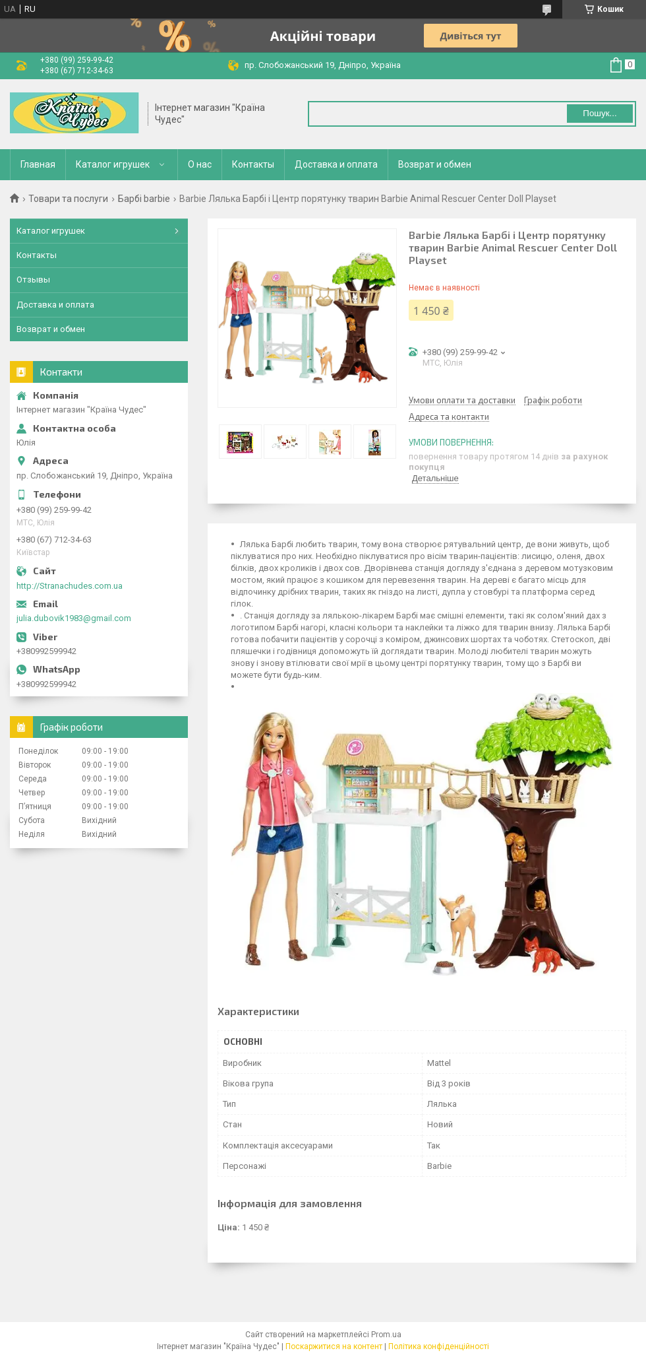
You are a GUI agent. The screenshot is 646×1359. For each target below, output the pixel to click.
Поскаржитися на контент (333, 1346)
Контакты (253, 164)
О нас (200, 164)
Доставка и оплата (336, 164)
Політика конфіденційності (438, 1346)
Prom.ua (386, 1334)
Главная (37, 164)
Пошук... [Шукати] (599, 113)
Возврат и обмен (434, 164)
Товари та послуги (68, 198)
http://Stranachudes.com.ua (69, 586)
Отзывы (33, 279)
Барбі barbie (144, 198)
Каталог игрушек (113, 164)
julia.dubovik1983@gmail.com (73, 618)
